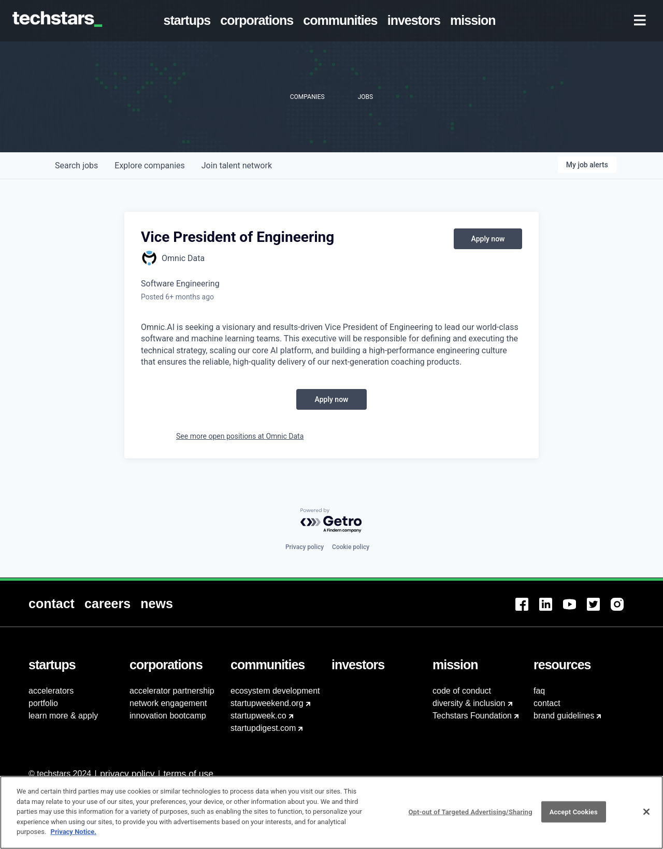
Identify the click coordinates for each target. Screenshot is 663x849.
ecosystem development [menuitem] (275, 690)
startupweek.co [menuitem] (258, 715)
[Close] (646, 817)
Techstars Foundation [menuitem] (472, 715)
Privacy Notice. (74, 838)
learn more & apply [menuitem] (63, 715)
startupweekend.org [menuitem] (267, 703)
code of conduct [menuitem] (462, 690)
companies (149, 165)
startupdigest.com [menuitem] (263, 728)
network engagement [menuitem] (168, 703)
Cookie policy (350, 547)
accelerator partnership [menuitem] (171, 690)
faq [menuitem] (539, 690)
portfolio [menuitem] (43, 703)
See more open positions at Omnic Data (240, 436)
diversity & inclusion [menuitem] (469, 703)
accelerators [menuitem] (51, 690)
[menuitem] (189, 20)
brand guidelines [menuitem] (564, 715)
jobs (76, 165)
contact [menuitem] (547, 703)
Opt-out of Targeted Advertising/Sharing (470, 818)
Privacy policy (304, 547)
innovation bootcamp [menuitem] (167, 715)
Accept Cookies (574, 818)
